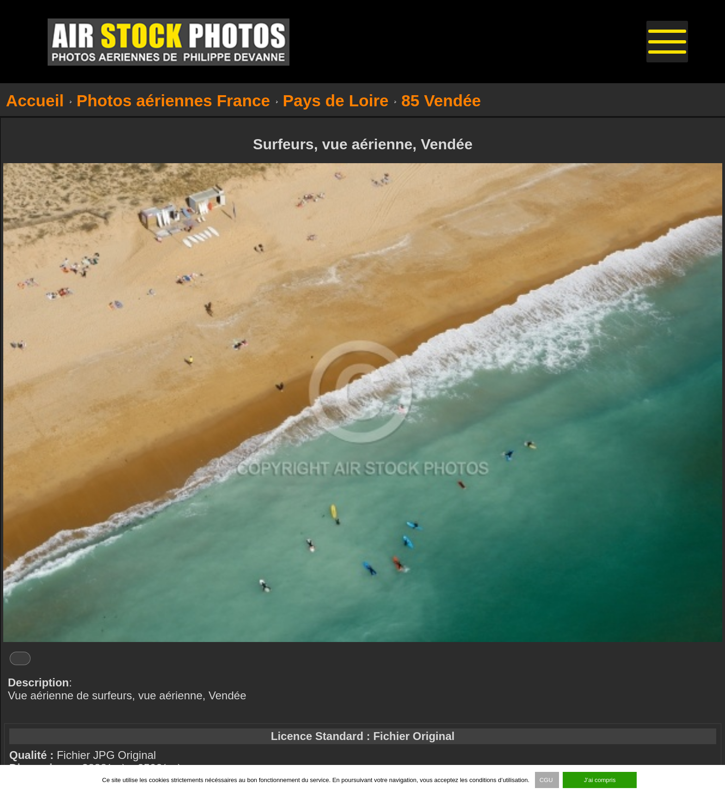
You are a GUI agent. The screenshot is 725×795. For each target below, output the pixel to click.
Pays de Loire (336, 101)
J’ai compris (600, 780)
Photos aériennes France (173, 101)
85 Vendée (441, 101)
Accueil (35, 101)
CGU (547, 780)
